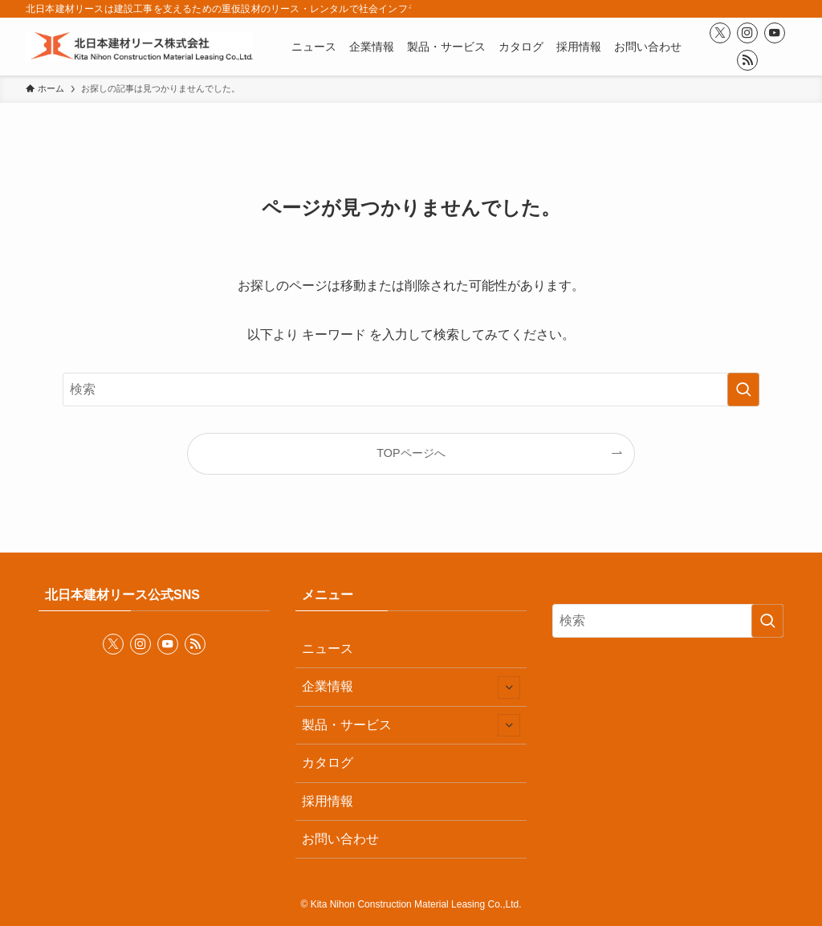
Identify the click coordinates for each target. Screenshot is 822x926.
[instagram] (747, 32)
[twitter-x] (720, 32)
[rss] (747, 60)
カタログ (327, 762)
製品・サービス (411, 725)
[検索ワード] (411, 389)
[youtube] (774, 32)
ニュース (327, 648)
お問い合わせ (340, 839)
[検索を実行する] (743, 389)
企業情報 (411, 687)
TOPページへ (410, 453)
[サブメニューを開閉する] (509, 687)
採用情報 (327, 801)
